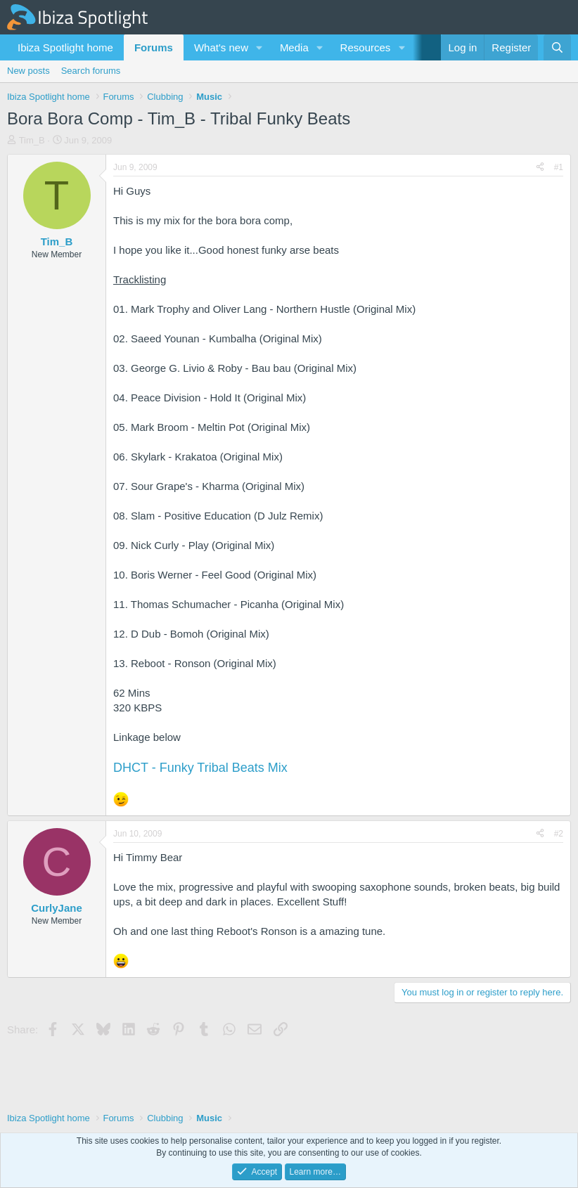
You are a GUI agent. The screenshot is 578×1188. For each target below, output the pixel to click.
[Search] (557, 47)
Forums (153, 47)
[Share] (540, 168)
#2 (558, 834)
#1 (558, 167)
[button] (259, 47)
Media (294, 47)
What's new (221, 47)
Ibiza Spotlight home (65, 47)
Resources (365, 47)
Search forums (91, 70)
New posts (28, 70)
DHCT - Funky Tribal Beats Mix (200, 768)
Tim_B (32, 140)
